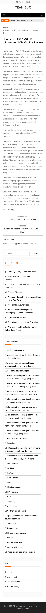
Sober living (12, 506)
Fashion (10, 468)
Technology (10, 209)
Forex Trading (12, 478)
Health (10, 482)
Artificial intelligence (15, 350)
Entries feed (12, 577)
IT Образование (14, 487)
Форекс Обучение (15, 547)
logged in (17, 244)
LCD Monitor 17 (9, 154)
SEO (9, 497)
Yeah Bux (23, 7)
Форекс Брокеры (14, 542)
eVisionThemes (23, 609)
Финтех (10, 538)
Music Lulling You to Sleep (18, 305)
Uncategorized (13, 528)
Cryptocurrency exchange (17, 438)
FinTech (10, 473)
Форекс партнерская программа (21, 552)
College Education (15, 292)
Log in (9, 572)
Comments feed (13, 582)
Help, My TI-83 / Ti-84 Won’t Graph (22, 272)
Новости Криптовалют (17, 533)
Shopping (11, 501)
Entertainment (12, 463)
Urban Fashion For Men (17, 317)
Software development (16, 511)
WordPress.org (13, 586)
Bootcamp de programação (18, 371)
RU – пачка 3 (12, 492)
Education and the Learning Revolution (23, 322)
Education (11, 443)
